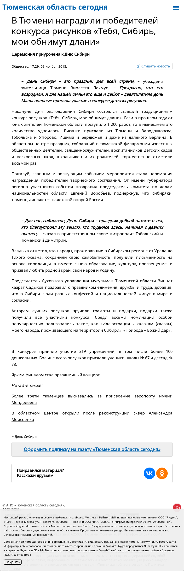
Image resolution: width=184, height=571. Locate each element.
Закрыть (13, 562)
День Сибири (26, 436)
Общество (20, 66)
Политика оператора (17, 554)
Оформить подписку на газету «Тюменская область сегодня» (92, 449)
